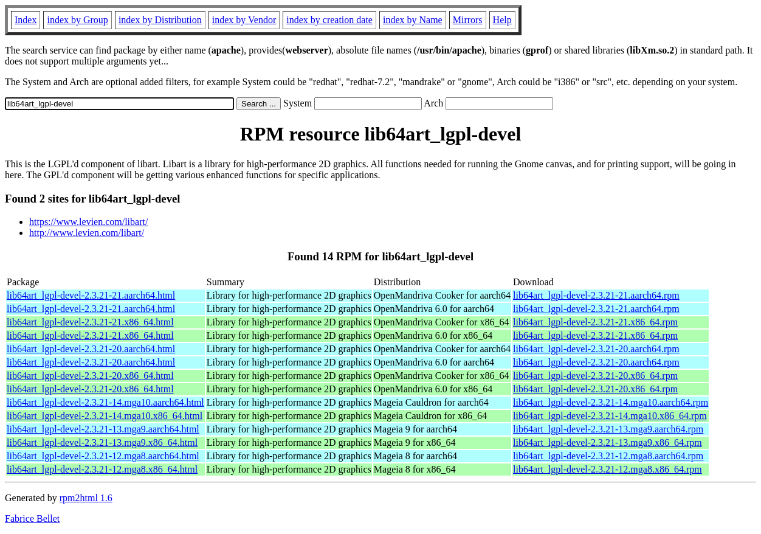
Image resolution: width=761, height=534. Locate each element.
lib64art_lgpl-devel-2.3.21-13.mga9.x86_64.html (102, 442)
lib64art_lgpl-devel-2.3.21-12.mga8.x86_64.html (102, 469)
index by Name (412, 20)
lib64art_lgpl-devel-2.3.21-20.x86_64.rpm (595, 375)
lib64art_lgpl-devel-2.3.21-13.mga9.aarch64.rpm (608, 429)
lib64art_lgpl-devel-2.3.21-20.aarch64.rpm (596, 349)
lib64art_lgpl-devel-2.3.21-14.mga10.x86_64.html (104, 416)
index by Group (77, 20)
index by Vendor (244, 20)
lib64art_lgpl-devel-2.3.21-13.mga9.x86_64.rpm (607, 442)
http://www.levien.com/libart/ (86, 232)
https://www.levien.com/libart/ (88, 222)
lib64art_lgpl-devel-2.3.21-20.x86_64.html (90, 375)
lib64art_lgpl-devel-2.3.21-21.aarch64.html (91, 295)
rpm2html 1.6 (86, 498)
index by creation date (329, 20)
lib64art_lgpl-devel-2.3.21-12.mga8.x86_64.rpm (607, 469)
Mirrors (468, 20)
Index (25, 20)
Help (502, 20)
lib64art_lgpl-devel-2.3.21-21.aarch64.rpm (596, 295)
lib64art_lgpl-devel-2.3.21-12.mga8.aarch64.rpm (608, 456)
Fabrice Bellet (32, 518)
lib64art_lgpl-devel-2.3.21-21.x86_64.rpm (595, 322)
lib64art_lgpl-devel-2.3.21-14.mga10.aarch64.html (105, 402)
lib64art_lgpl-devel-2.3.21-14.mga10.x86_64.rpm (610, 416)
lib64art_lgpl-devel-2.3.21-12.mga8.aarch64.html (103, 456)
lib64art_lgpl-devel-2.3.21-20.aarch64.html (91, 349)
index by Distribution (160, 20)
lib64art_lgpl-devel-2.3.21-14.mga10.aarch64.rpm (610, 402)
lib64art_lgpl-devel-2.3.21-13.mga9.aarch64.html (103, 429)
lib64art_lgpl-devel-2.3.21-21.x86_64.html (90, 322)
